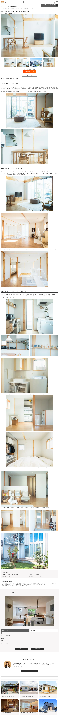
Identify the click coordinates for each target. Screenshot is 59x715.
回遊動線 (28, 584)
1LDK (16, 585)
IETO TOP (2, 8)
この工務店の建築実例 (37, 648)
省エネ (10, 584)
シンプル (3, 583)
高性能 (2, 584)
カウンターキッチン (4, 585)
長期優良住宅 (17, 584)
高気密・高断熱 (39, 583)
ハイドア (27, 583)
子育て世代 (6, 584)
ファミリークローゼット (46, 584)
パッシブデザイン (48, 583)
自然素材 (6, 583)
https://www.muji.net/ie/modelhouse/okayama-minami (16, 646)
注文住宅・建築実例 (7, 8)
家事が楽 (43, 583)
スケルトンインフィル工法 (34, 584)
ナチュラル (10, 583)
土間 (20, 584)
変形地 (14, 585)
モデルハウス (32, 627)
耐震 (55, 583)
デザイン (24, 627)
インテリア (36, 627)
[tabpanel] (29, 35)
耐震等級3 (28, 627)
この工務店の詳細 (21, 648)
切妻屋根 (23, 583)
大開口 (25, 584)
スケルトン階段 (33, 583)
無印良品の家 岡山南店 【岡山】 (15, 8)
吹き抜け (40, 584)
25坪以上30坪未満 (24, 585)
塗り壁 (20, 583)
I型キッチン (9, 585)
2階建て (20, 585)
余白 (12, 627)
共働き (13, 584)
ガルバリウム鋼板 (15, 583)
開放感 (53, 583)
